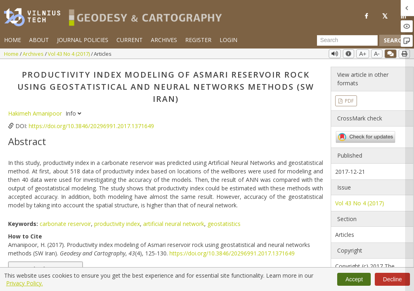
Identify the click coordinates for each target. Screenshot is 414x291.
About (39, 40)
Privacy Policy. (24, 283)
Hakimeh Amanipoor (35, 113)
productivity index (117, 224)
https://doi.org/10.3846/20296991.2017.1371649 (91, 126)
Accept (354, 279)
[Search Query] (347, 40)
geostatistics (224, 224)
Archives (164, 40)
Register (198, 40)
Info (73, 113)
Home (12, 40)
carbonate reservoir (65, 224)
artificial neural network (173, 224)
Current (129, 40)
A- (377, 54)
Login (228, 40)
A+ (362, 54)
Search (395, 40)
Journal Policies (82, 40)
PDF (349, 100)
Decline (392, 279)
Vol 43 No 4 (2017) (69, 53)
